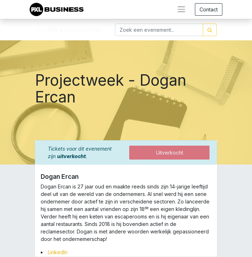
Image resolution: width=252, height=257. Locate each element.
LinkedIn (57, 252)
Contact (209, 9)
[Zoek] (210, 30)
